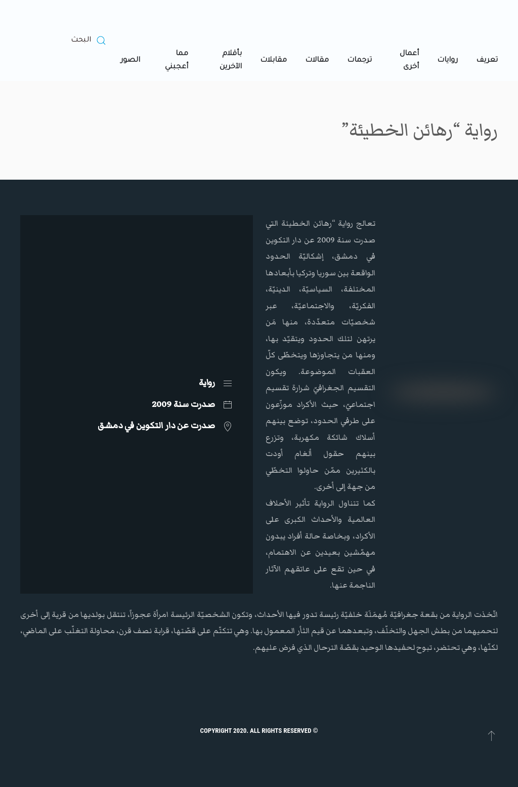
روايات (447, 61)
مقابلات (273, 61)
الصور (130, 61)
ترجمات (359, 61)
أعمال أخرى (409, 60)
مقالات (317, 61)
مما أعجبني (176, 60)
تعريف (487, 61)
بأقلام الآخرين (231, 60)
